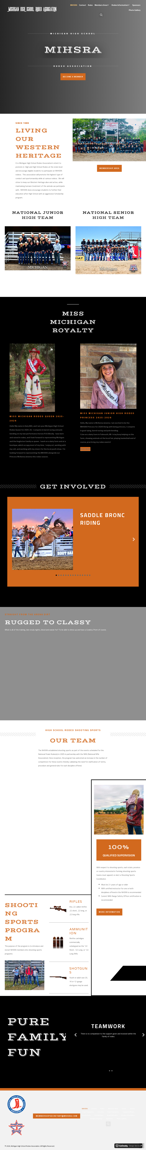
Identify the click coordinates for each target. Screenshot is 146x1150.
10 (77, 575)
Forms (124, 1108)
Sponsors (109, 1118)
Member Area (113, 1108)
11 (80, 575)
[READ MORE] (85, 449)
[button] (108, 5)
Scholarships (98, 1115)
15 (89, 575)
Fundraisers (86, 1115)
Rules (102, 1108)
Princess (101, 1111)
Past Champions (88, 1111)
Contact (94, 1108)
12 (82, 575)
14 (87, 575)
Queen (132, 1108)
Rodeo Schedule (96, 1118)
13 (85, 575)
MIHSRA (85, 1108)
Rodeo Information (128, 1115)
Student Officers (128, 1111)
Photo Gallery (121, 1118)
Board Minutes (112, 1115)
